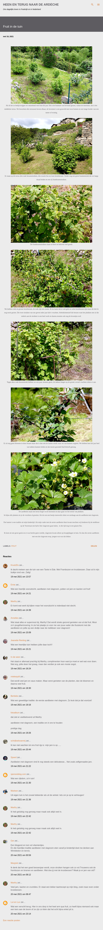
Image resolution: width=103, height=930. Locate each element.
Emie (13, 585)
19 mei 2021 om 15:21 (21, 649)
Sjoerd (14, 757)
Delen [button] (94, 546)
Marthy (14, 601)
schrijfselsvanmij (18, 741)
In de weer (15, 657)
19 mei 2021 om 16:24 (21, 668)
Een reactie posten (11, 920)
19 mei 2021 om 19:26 (21, 733)
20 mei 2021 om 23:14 (21, 914)
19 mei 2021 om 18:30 (21, 688)
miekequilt (15, 676)
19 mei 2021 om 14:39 (21, 610)
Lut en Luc (15, 902)
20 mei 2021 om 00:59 (21, 855)
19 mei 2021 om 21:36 (21, 799)
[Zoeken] (92, 4)
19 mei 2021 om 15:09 (21, 632)
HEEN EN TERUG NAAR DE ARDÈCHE (31, 4)
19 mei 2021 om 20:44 (21, 749)
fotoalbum (15, 713)
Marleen (14, 791)
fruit (14, 546)
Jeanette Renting (18, 640)
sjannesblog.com (18, 774)
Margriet (14, 863)
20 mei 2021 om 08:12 (21, 875)
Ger (12, 841)
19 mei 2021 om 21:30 (21, 783)
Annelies (14, 618)
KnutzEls (15, 565)
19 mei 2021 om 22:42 (21, 816)
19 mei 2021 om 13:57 (21, 577)
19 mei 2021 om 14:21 (21, 593)
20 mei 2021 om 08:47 (21, 894)
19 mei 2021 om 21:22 (21, 766)
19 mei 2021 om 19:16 (21, 705)
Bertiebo (14, 696)
